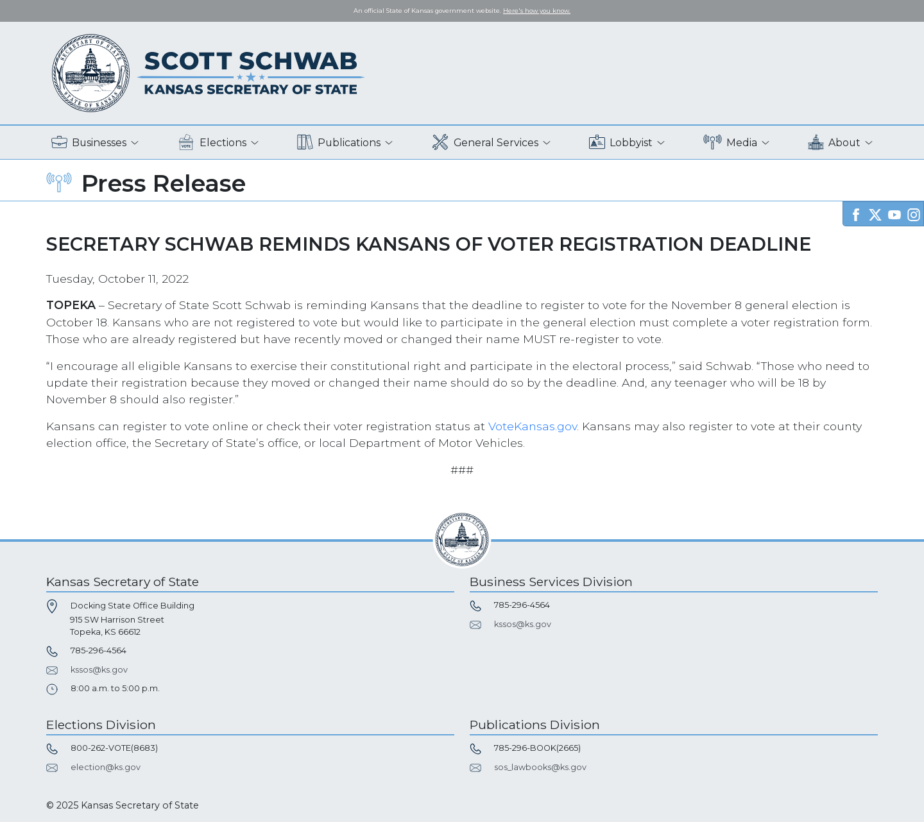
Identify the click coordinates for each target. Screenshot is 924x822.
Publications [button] (339, 143)
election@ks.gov (106, 767)
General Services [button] (485, 143)
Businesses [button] (88, 143)
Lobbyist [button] (621, 143)
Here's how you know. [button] (536, 10)
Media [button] (730, 143)
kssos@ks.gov (99, 670)
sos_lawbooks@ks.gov (540, 767)
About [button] (834, 143)
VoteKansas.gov (532, 426)
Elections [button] (212, 143)
